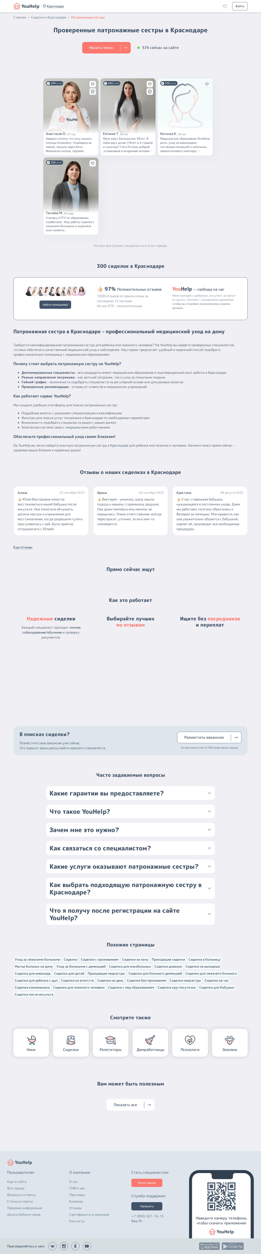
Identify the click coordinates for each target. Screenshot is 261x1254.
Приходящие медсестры (106, 973)
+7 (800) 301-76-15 (147, 1216)
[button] (55, 6)
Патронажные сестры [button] (88, 17)
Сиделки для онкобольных (130, 966)
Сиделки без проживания (146, 980)
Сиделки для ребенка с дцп (36, 980)
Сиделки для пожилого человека (79, 987)
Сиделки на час (217, 980)
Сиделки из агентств (77, 980)
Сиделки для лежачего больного (211, 973)
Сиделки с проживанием (100, 959)
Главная (21, 17)
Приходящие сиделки (168, 959)
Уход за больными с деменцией (81, 966)
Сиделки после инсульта (34, 994)
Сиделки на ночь (135, 959)
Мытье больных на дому (34, 966)
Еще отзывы (22, 547)
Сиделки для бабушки (216, 987)
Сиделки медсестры (185, 980)
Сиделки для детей (69, 973)
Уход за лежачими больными (37, 959)
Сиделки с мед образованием (131, 987)
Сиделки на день (110, 980)
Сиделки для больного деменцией (155, 973)
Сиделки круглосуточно (177, 987)
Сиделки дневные (168, 966)
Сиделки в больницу (205, 959)
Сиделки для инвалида (33, 973)
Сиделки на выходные (203, 966)
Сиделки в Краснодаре (50, 17)
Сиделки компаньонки (32, 987)
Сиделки (70, 959)
